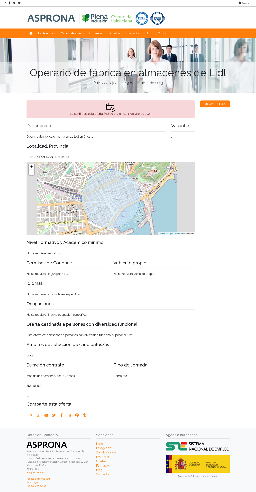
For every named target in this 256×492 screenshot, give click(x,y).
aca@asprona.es (35, 472)
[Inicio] (96, 15)
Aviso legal (32, 482)
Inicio (99, 443)
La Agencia (103, 448)
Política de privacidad (38, 478)
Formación (133, 33)
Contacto (164, 33)
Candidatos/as (106, 452)
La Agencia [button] (45, 33)
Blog (149, 33)
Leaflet (162, 234)
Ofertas (115, 33)
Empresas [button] (95, 33)
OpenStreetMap (176, 234)
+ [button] (31, 167)
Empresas (103, 457)
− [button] (31, 172)
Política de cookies (36, 485)
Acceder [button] (244, 3)
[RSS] (5, 3)
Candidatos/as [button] (71, 33)
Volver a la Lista (215, 104)
